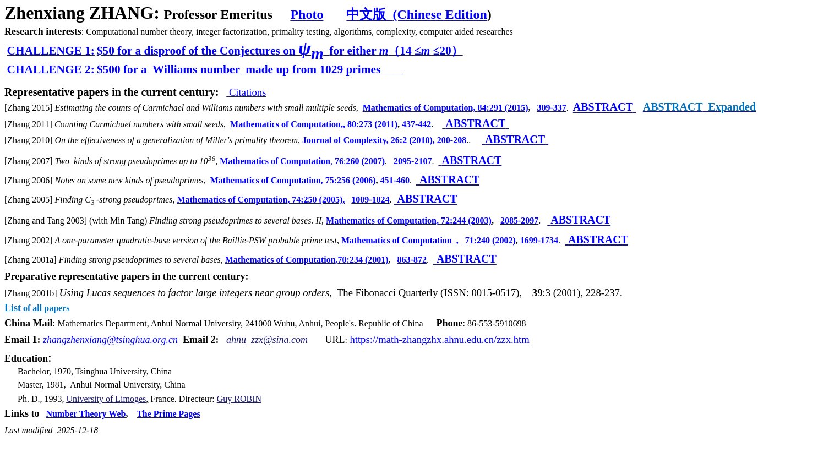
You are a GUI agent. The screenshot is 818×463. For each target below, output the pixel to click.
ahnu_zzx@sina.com (267, 339)
